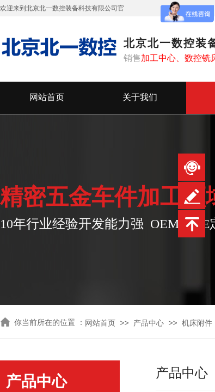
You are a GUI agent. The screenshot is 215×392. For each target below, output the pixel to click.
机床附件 (197, 323)
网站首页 (46, 97)
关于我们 (139, 97)
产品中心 (148, 323)
